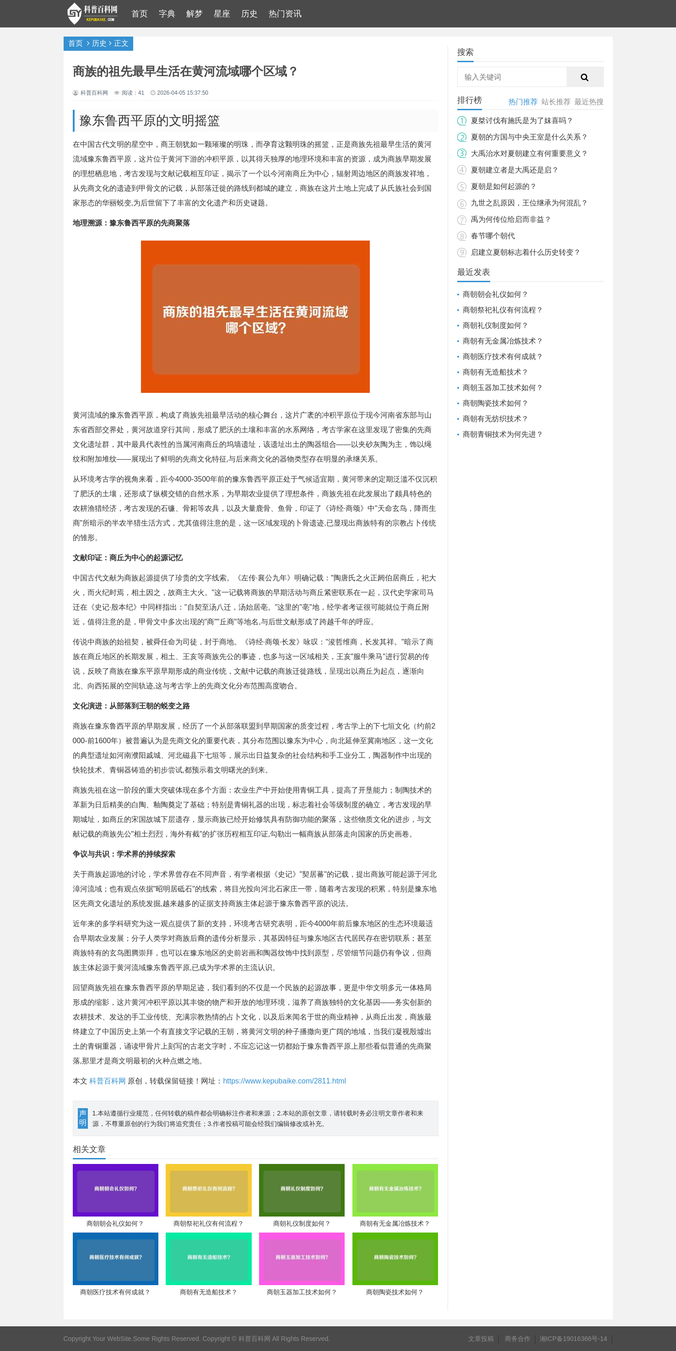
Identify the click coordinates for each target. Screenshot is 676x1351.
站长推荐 (556, 102)
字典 (167, 13)
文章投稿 (481, 1338)
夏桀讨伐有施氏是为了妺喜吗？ (522, 120)
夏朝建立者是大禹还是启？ (515, 170)
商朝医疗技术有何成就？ (503, 356)
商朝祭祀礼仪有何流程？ (503, 310)
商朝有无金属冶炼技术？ (503, 341)
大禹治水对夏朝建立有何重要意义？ (529, 153)
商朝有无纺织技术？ (496, 419)
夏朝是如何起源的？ (504, 186)
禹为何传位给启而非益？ (511, 219)
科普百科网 (107, 1081)
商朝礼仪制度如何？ (496, 325)
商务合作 (517, 1338)
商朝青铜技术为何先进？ (503, 434)
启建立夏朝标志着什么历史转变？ (526, 252)
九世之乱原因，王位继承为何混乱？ (529, 203)
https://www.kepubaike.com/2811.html (284, 1081)
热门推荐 (523, 102)
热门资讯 (285, 13)
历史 (249, 13)
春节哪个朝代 (493, 236)
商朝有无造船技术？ (496, 372)
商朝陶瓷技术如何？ (496, 403)
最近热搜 (589, 102)
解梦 (194, 13)
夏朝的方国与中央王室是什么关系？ (529, 137)
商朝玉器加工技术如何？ (503, 387)
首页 (139, 13)
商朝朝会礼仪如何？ (496, 294)
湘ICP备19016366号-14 (573, 1338)
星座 (222, 13)
